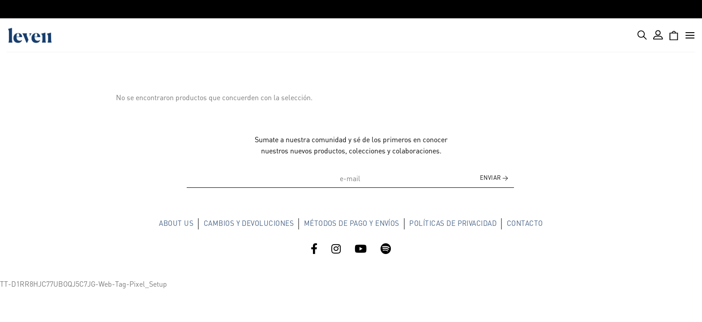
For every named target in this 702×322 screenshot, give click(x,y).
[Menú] (690, 35)
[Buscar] (642, 35)
